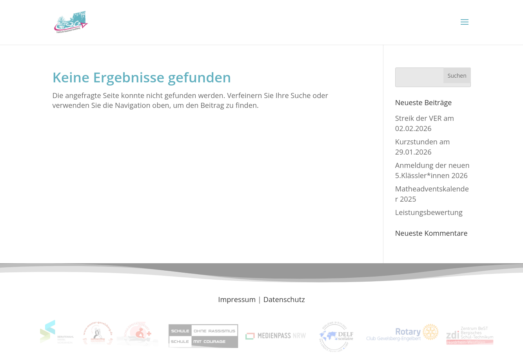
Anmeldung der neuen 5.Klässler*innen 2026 (432, 170)
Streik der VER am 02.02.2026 (424, 123)
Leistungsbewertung (429, 212)
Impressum (237, 299)
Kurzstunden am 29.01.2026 (422, 146)
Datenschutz (284, 299)
